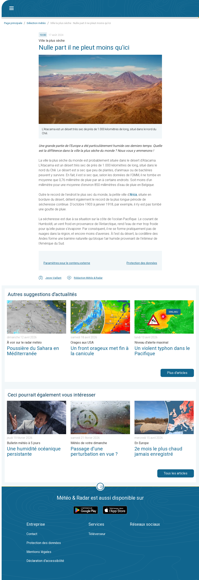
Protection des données (142, 263)
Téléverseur (97, 534)
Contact (31, 534)
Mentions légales (38, 552)
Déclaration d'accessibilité (45, 561)
